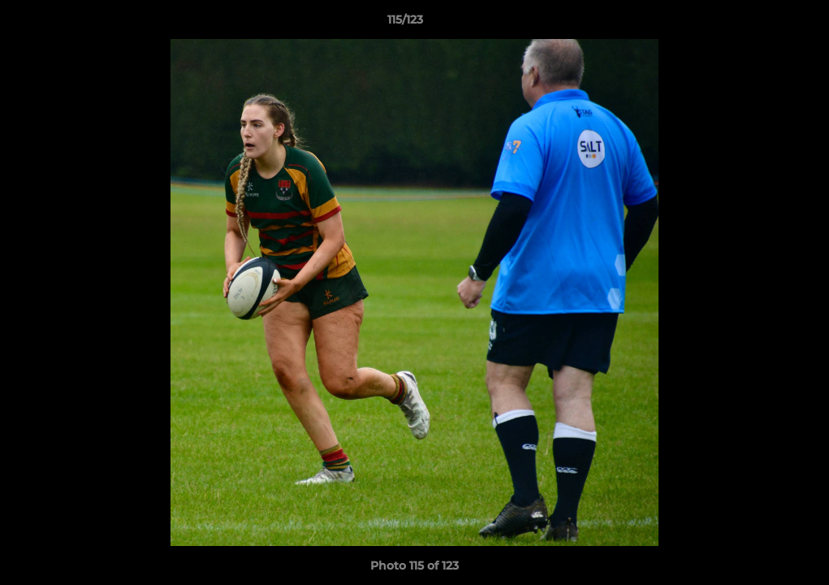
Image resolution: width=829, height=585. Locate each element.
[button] (761, 23)
